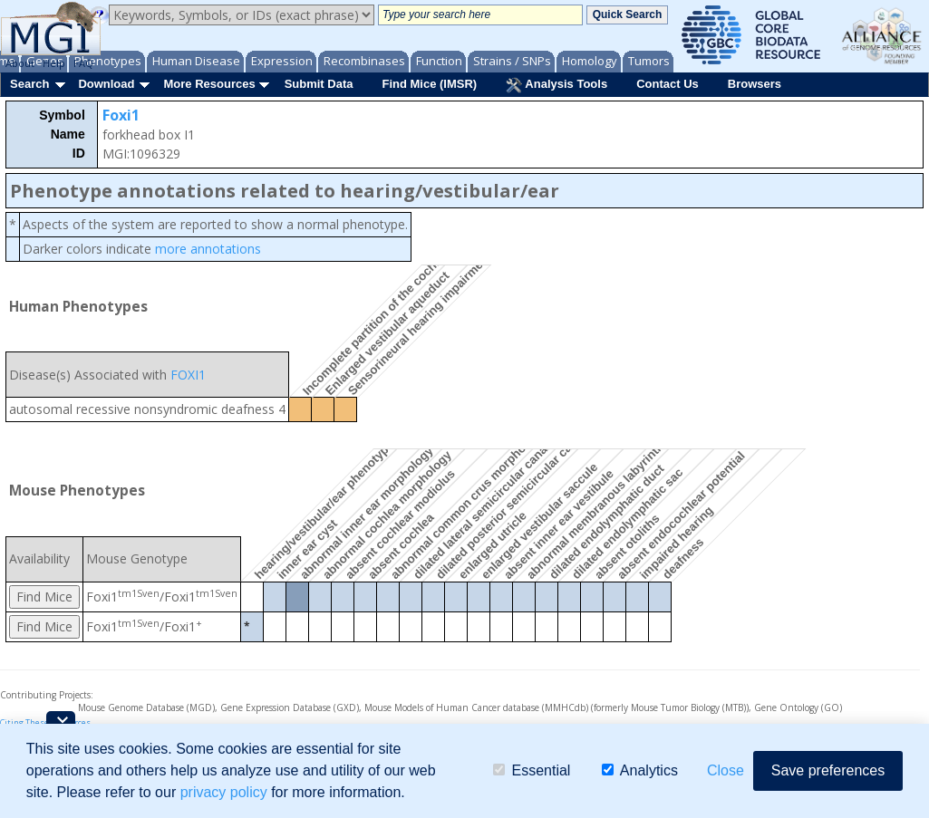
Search (29, 84)
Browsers (754, 84)
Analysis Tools (556, 85)
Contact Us (667, 84)
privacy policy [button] (223, 792)
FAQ (83, 63)
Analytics (640, 770)
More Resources (209, 84)
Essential (531, 770)
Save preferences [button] (828, 770)
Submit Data (319, 84)
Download (106, 84)
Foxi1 (121, 115)
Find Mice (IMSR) (429, 84)
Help (54, 63)
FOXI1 (188, 374)
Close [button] (725, 770)
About (19, 63)
